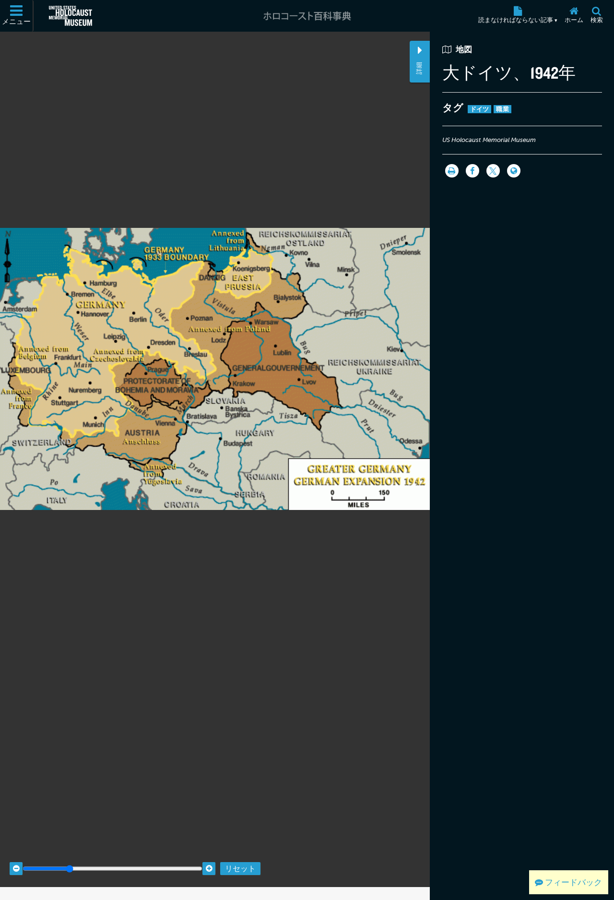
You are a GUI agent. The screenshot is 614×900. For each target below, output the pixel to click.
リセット (240, 856)
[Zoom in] (208, 856)
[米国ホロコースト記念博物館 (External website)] (70, 16)
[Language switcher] (513, 171)
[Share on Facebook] (472, 171)
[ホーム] (574, 16)
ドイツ (479, 109)
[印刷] (452, 171)
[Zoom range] (112, 856)
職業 (502, 109)
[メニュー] (17, 16)
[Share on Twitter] (493, 171)
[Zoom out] (16, 856)
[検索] (596, 16)
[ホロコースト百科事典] (307, 16)
